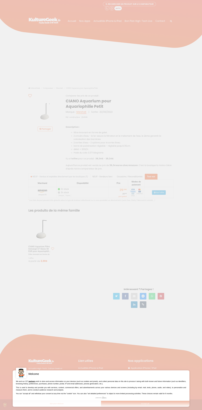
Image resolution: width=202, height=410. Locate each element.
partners (32, 381)
